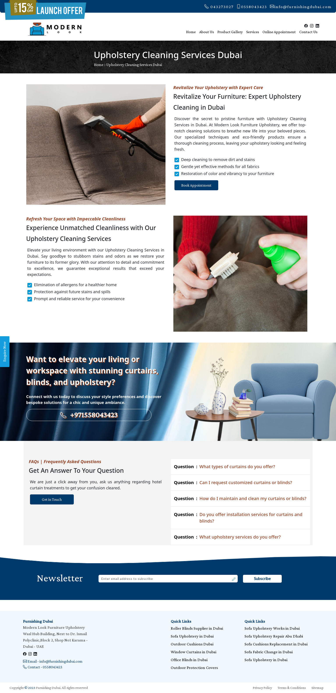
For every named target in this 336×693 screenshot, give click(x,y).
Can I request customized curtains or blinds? (233, 482)
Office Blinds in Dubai (189, 659)
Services (252, 32)
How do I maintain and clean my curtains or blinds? (240, 498)
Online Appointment (279, 32)
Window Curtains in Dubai (193, 652)
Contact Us (308, 32)
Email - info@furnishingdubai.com (53, 661)
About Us (206, 32)
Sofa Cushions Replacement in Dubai (276, 644)
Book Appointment (196, 185)
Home (191, 32)
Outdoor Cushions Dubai (192, 644)
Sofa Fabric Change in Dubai (269, 652)
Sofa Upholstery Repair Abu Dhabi (274, 636)
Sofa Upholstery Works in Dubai (272, 628)
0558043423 (251, 6)
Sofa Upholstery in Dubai (192, 636)
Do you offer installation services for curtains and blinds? (238, 517)
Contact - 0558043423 (42, 667)
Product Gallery (230, 32)
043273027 (219, 6)
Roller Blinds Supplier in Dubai (197, 628)
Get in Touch (52, 499)
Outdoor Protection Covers (194, 667)
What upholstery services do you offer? (227, 537)
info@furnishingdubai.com (301, 6)
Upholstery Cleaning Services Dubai (134, 64)
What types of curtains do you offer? (224, 466)
